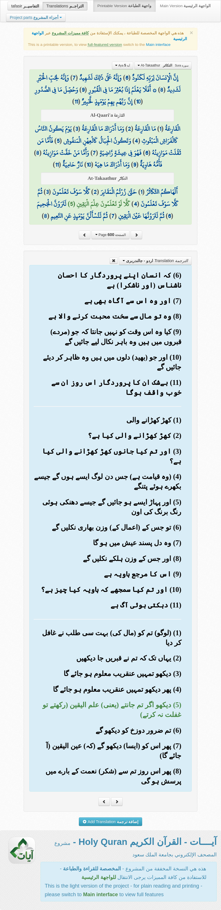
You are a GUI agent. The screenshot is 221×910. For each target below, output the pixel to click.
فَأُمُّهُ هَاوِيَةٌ (151, 164)
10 (138, 101)
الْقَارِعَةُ (172, 128)
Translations (65, 6)
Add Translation (111, 821)
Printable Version (124, 6)
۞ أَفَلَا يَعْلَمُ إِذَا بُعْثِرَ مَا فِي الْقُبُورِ (122, 89)
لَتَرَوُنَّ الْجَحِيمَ (51, 204)
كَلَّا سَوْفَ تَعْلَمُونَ (71, 192)
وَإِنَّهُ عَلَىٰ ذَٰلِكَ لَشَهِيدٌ (100, 77)
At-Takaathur (163, 65)
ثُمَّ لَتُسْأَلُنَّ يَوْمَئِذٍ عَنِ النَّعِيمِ (79, 216)
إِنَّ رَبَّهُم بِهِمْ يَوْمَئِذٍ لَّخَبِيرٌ (107, 101)
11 (76, 101)
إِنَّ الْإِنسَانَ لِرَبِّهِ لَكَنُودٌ (155, 77)
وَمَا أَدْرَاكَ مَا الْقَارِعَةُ (103, 128)
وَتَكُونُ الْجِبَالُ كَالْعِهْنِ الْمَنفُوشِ (97, 141)
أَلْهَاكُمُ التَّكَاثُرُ (162, 192)
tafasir (25, 6)
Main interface (158, 44)
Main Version (185, 6)
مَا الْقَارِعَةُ (145, 128)
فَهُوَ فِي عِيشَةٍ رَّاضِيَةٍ (121, 153)
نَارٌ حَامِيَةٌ (72, 164)
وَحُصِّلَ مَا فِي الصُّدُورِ (56, 89)
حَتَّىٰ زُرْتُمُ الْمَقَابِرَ (118, 192)
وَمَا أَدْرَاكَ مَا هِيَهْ (112, 164)
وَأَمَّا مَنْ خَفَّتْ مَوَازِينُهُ (66, 153)
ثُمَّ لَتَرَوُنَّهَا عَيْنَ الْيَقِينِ (141, 216)
